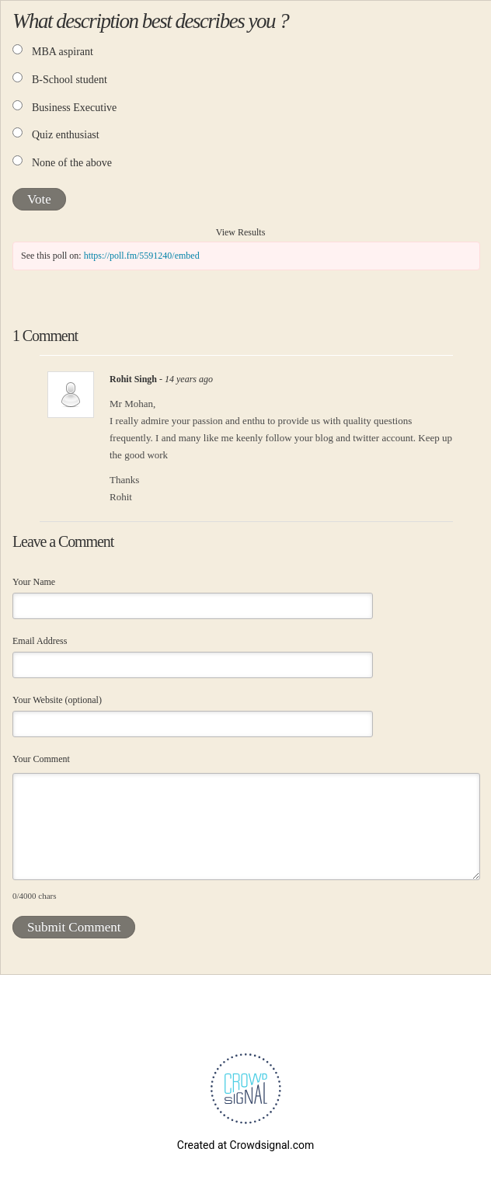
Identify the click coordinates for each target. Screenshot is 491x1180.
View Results (241, 232)
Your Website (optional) (57, 699)
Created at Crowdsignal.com (245, 1145)
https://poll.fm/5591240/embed (142, 255)
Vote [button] (39, 199)
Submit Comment (73, 927)
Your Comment (41, 759)
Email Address (39, 640)
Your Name (33, 581)
